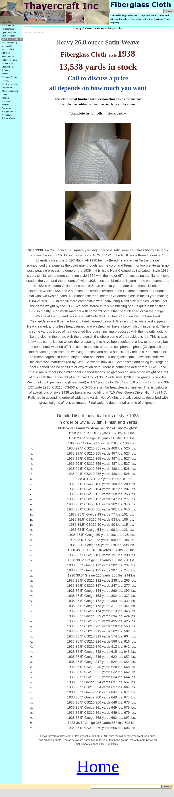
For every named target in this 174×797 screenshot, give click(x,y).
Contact (5, 94)
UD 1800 (6, 53)
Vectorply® (7, 46)
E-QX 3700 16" (8, 49)
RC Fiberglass (8, 29)
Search (169, 11)
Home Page (7, 22)
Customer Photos (9, 77)
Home (98, 766)
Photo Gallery (8, 115)
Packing (5, 98)
